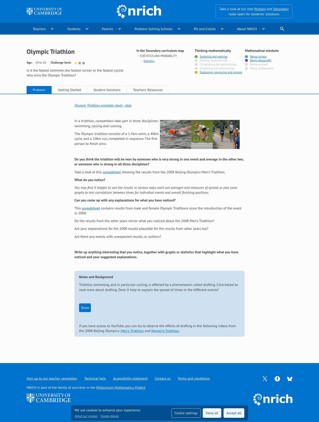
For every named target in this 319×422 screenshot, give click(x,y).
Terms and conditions (194, 378)
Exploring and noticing (213, 56)
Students (73, 29)
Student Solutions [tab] (107, 90)
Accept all (234, 413)
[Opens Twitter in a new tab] (265, 378)
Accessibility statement (130, 378)
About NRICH (247, 29)
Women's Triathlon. (165, 330)
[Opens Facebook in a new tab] (277, 378)
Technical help (95, 378)
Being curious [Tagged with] (258, 56)
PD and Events (205, 29)
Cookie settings (185, 413)
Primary (260, 9)
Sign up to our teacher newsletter (52, 378)
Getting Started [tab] (69, 90)
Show (85, 307)
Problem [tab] (39, 90)
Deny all (212, 413)
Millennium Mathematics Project (120, 387)
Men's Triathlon (132, 330)
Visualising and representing (217, 68)
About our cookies (86, 416)
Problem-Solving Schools (153, 29)
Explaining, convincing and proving (221, 72)
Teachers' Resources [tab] (148, 90)
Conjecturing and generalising (218, 64)
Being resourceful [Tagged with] (260, 60)
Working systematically (214, 60)
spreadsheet (112, 172)
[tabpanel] (159, 224)
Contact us (163, 378)
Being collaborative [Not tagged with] (262, 68)
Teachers (39, 29)
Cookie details (110, 416)
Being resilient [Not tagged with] (259, 64)
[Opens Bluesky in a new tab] (289, 378)
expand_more (52, 28)
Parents (107, 29)
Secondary (281, 9)
